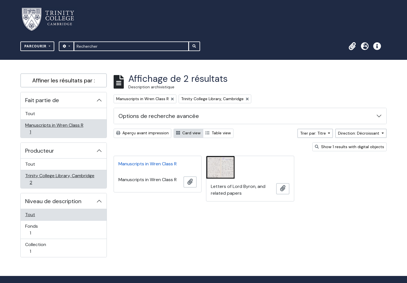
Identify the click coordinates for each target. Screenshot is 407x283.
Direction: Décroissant (359, 133)
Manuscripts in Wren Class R (54, 128)
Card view (188, 132)
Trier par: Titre (313, 133)
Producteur (39, 150)
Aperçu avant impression (142, 132)
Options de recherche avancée (158, 116)
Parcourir (36, 46)
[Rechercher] (131, 46)
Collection (36, 248)
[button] (352, 46)
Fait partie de (42, 100)
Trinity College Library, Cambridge (59, 179)
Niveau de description (53, 201)
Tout (30, 114)
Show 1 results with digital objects (349, 146)
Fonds (36, 229)
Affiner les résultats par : (63, 80)
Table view (218, 132)
